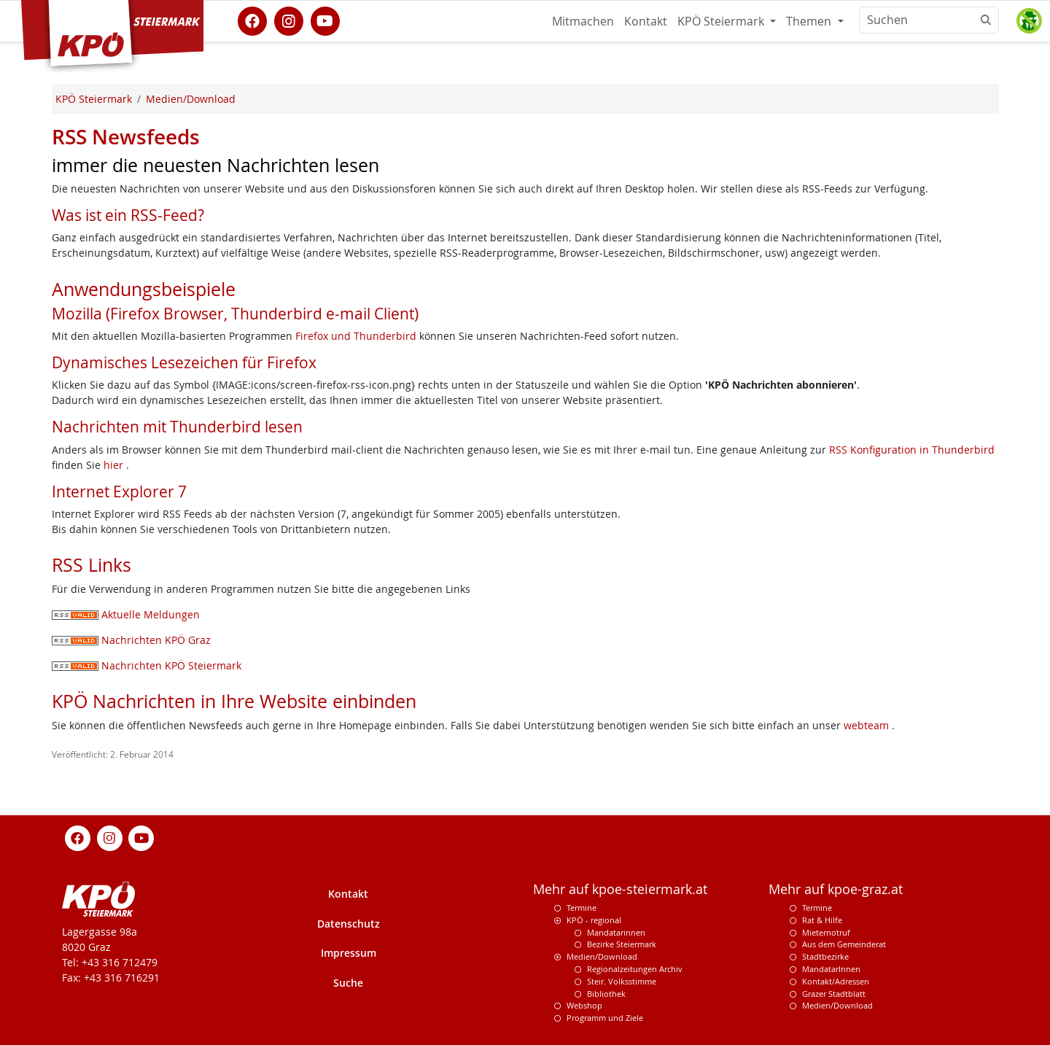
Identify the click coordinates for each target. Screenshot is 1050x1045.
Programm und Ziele (605, 1017)
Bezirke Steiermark (621, 944)
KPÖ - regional (594, 919)
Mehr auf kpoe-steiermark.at (620, 889)
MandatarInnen (831, 968)
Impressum (348, 953)
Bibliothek (606, 993)
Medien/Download (602, 956)
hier (115, 465)
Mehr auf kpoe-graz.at (836, 889)
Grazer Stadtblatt (834, 993)
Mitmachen (583, 21)
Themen (810, 21)
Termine (581, 907)
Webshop (584, 1005)
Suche (348, 983)
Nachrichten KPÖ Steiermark (146, 665)
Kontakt (645, 21)
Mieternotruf (826, 932)
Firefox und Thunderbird (357, 336)
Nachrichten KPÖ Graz (131, 640)
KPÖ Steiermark (722, 21)
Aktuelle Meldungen (126, 614)
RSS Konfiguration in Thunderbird (912, 450)
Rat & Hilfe (822, 919)
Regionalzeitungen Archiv (634, 968)
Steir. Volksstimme (621, 981)
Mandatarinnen (616, 932)
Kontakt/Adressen (835, 981)
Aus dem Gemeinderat (844, 944)
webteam (866, 725)
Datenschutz (348, 924)
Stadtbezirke (825, 956)
